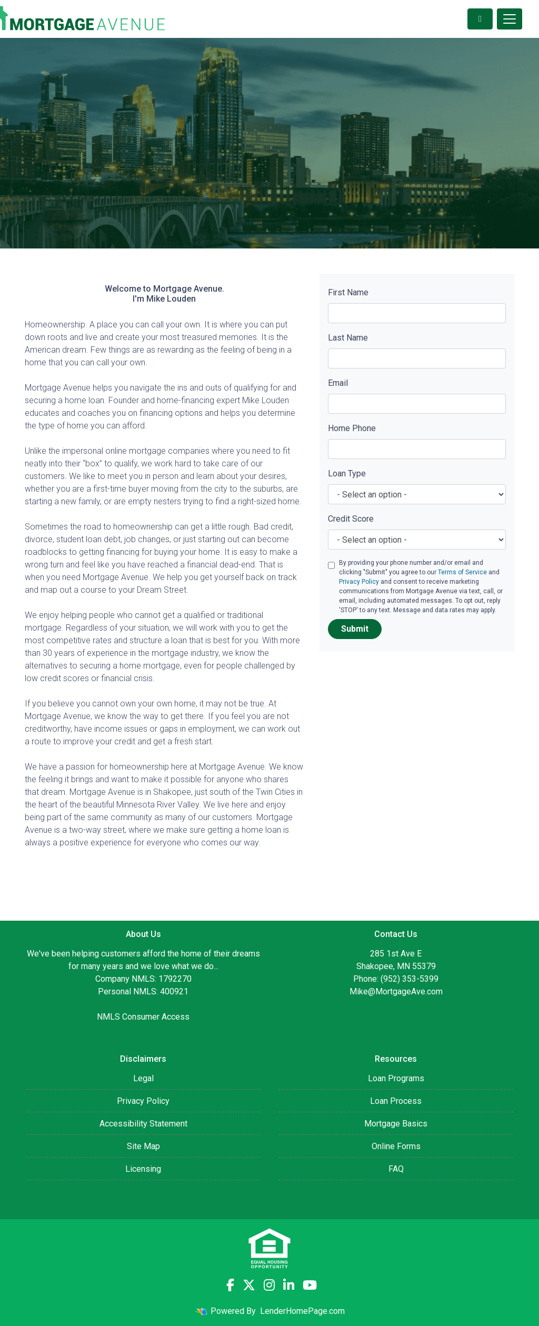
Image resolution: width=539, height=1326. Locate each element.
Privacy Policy (359, 581)
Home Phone (352, 428)
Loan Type (347, 473)
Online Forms (396, 1146)
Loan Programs (396, 1078)
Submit (354, 629)
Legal (143, 1078)
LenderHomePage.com (302, 1311)
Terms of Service (462, 572)
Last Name (348, 338)
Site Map (143, 1146)
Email (338, 383)
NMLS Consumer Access (143, 1017)
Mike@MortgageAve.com (396, 991)
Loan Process (396, 1101)
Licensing (143, 1169)
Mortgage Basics (395, 1124)
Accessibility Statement (143, 1124)
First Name (348, 292)
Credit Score (351, 519)
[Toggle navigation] (509, 18)
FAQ (396, 1169)
